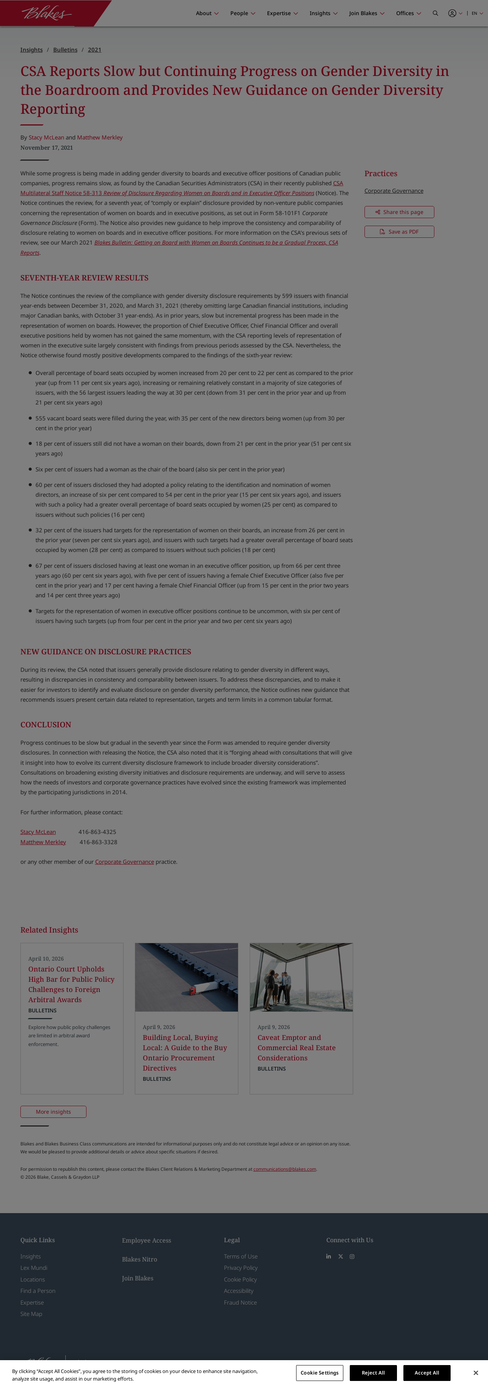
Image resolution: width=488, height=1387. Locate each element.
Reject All (373, 1372)
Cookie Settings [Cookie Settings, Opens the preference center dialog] (319, 1372)
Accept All (427, 1372)
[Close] (476, 1372)
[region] (244, 1373)
